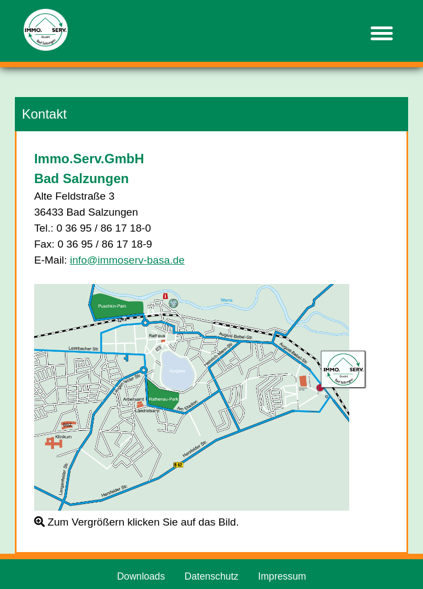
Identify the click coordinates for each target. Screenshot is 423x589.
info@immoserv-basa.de (127, 260)
